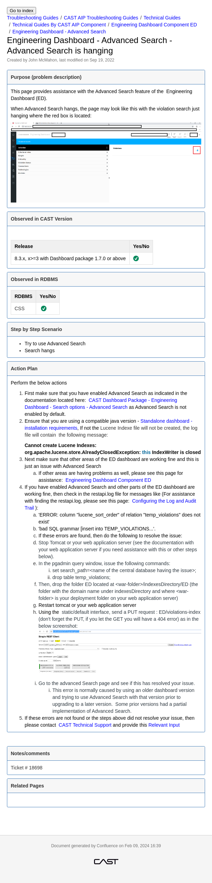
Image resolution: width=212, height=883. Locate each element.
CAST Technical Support (85, 725)
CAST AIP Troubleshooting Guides (101, 17)
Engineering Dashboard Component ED (154, 24)
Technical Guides (162, 17)
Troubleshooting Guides (32, 17)
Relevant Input (164, 725)
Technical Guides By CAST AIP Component (59, 24)
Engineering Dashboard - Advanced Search (59, 31)
